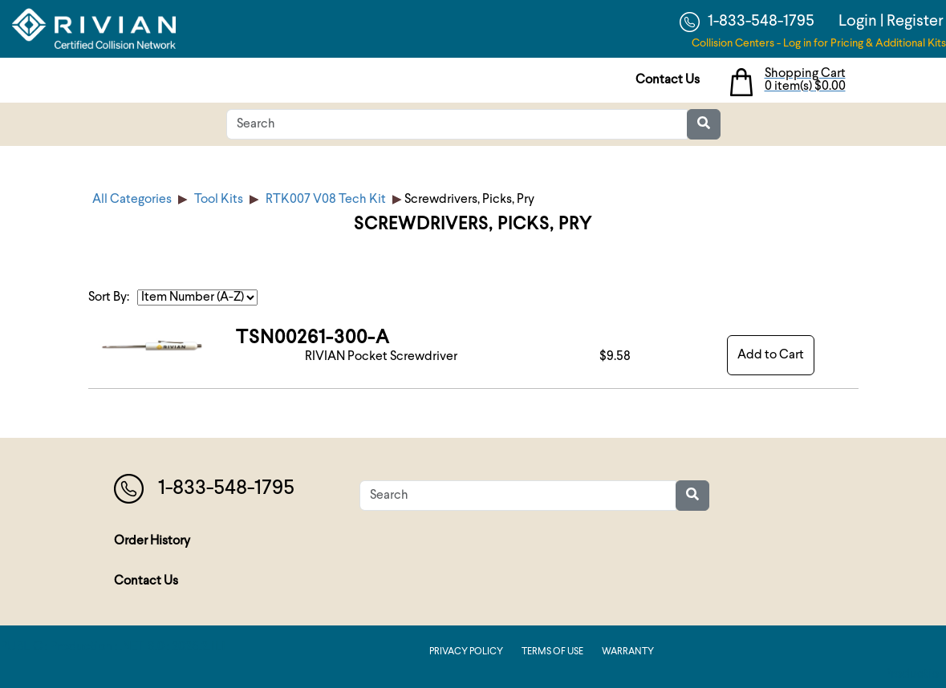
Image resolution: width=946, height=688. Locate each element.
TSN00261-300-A (313, 338)
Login (857, 22)
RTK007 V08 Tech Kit (326, 199)
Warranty (628, 652)
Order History (152, 541)
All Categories (132, 199)
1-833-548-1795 (747, 22)
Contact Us (667, 80)
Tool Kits (218, 199)
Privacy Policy (466, 652)
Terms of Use (552, 652)
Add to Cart (770, 355)
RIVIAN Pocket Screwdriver (381, 356)
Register (915, 22)
